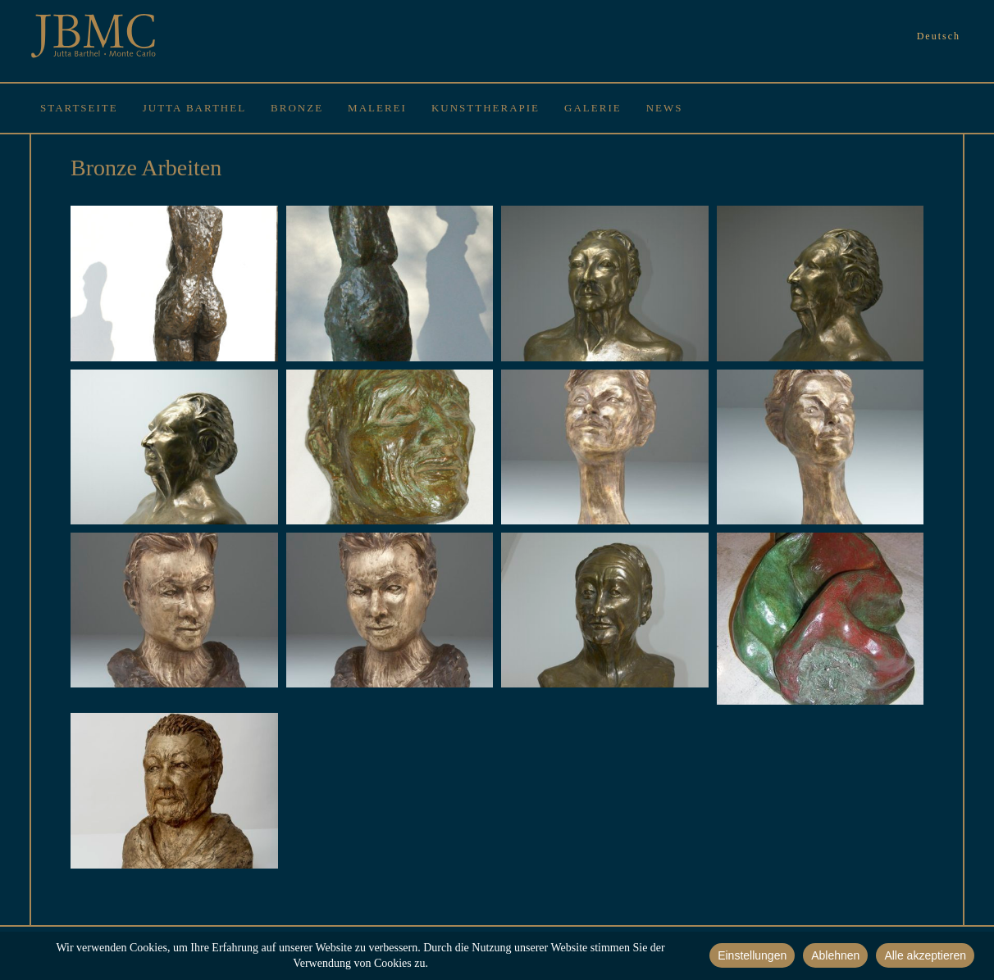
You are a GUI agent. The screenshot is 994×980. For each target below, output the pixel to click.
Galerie (593, 108)
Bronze (297, 108)
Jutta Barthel (194, 108)
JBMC (93, 36)
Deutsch (938, 36)
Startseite (79, 108)
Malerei (377, 108)
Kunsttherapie (485, 108)
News (664, 108)
